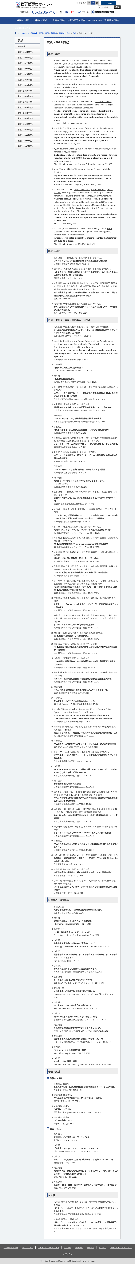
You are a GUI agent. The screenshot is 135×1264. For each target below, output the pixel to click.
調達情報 (79, 1247)
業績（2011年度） (26, 124)
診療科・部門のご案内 (76, 20)
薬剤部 (54, 33)
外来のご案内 (41, 20)
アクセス (83, 12)
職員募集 (67, 1247)
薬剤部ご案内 (64, 33)
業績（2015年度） (26, 102)
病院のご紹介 (23, 20)
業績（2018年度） (26, 85)
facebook (67, 12)
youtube (73, 12)
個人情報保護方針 (11, 1247)
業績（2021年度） (26, 68)
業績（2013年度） (26, 113)
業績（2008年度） (26, 140)
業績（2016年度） (26, 96)
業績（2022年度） (26, 63)
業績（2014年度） (26, 107)
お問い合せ (67, 1254)
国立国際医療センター (41, 5)
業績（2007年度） (26, 146)
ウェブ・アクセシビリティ (48, 1247)
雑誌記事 (21, 46)
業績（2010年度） (26, 129)
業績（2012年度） (26, 118)
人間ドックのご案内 (94, 20)
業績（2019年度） (26, 79)
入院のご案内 (59, 20)
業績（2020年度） (26, 74)
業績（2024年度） (26, 52)
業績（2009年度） (26, 135)
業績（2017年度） (26, 91)
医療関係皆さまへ (23, 28)
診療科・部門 (37, 33)
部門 (47, 33)
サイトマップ (27, 1247)
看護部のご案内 (112, 20)
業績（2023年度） (26, 57)
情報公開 (90, 1247)
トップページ (23, 33)
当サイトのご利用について (121, 1247)
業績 (74, 33)
